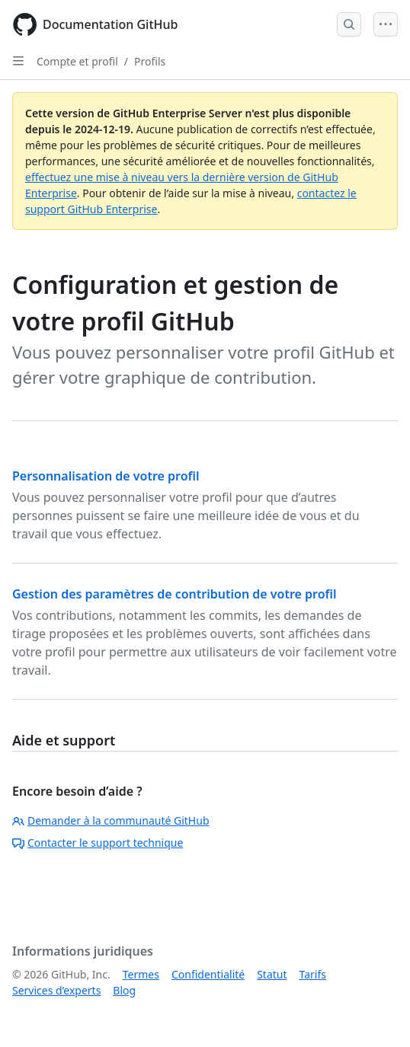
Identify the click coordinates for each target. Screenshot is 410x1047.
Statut (272, 974)
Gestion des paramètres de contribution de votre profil (174, 594)
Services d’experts (56, 990)
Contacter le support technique (97, 842)
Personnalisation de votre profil (106, 476)
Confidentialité (208, 974)
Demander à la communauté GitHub (111, 820)
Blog (124, 990)
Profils (149, 61)
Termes (141, 974)
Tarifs (312, 974)
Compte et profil (77, 61)
